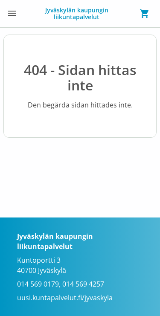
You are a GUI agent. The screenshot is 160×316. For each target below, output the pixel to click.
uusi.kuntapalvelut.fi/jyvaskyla (65, 297)
